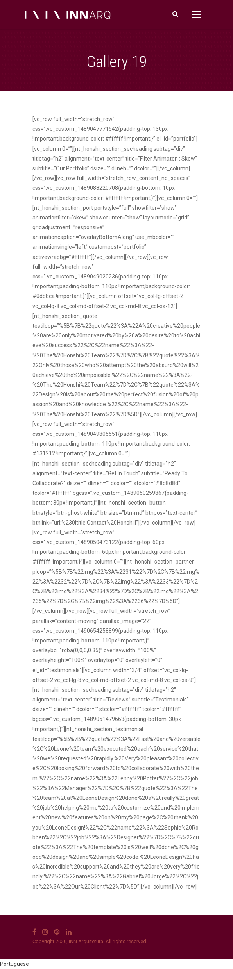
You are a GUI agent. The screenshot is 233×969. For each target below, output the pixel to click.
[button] (116, 964)
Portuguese (14, 964)
